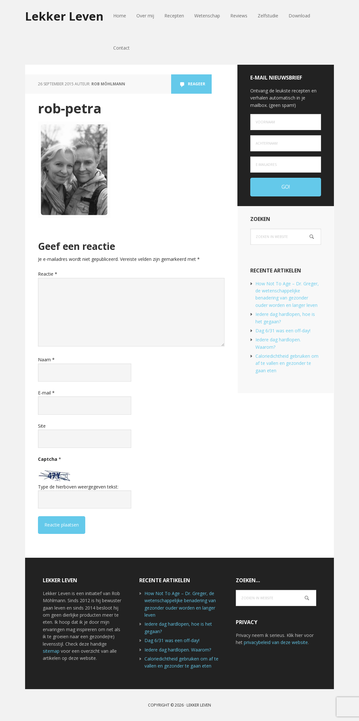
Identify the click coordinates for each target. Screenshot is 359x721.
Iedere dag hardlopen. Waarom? (177, 650)
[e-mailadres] (285, 165)
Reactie (47, 274)
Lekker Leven (64, 16)
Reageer (196, 84)
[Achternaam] (285, 143)
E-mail (46, 393)
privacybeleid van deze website (276, 642)
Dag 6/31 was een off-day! (282, 330)
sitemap (51, 651)
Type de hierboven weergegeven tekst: (78, 487)
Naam (46, 359)
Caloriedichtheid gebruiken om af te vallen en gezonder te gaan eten (286, 363)
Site (42, 426)
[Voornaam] (285, 122)
